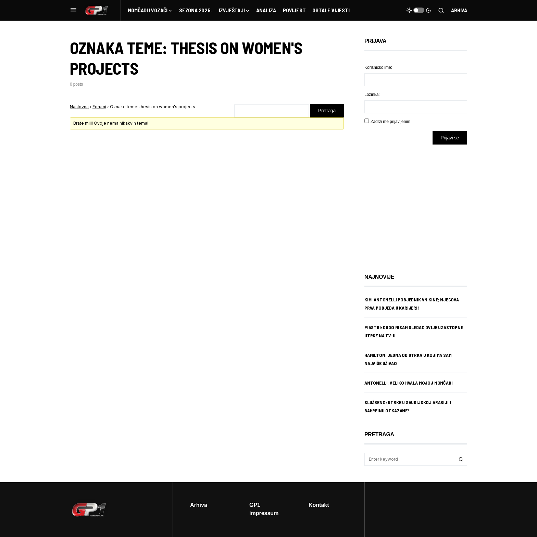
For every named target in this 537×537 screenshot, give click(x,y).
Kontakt (319, 504)
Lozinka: (372, 94)
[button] (73, 10)
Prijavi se (450, 137)
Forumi (99, 106)
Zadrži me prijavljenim (390, 121)
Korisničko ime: (378, 67)
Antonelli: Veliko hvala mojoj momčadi (408, 383)
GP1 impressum (263, 508)
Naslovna (79, 106)
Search (461, 459)
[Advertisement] (419, 204)
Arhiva (459, 10)
